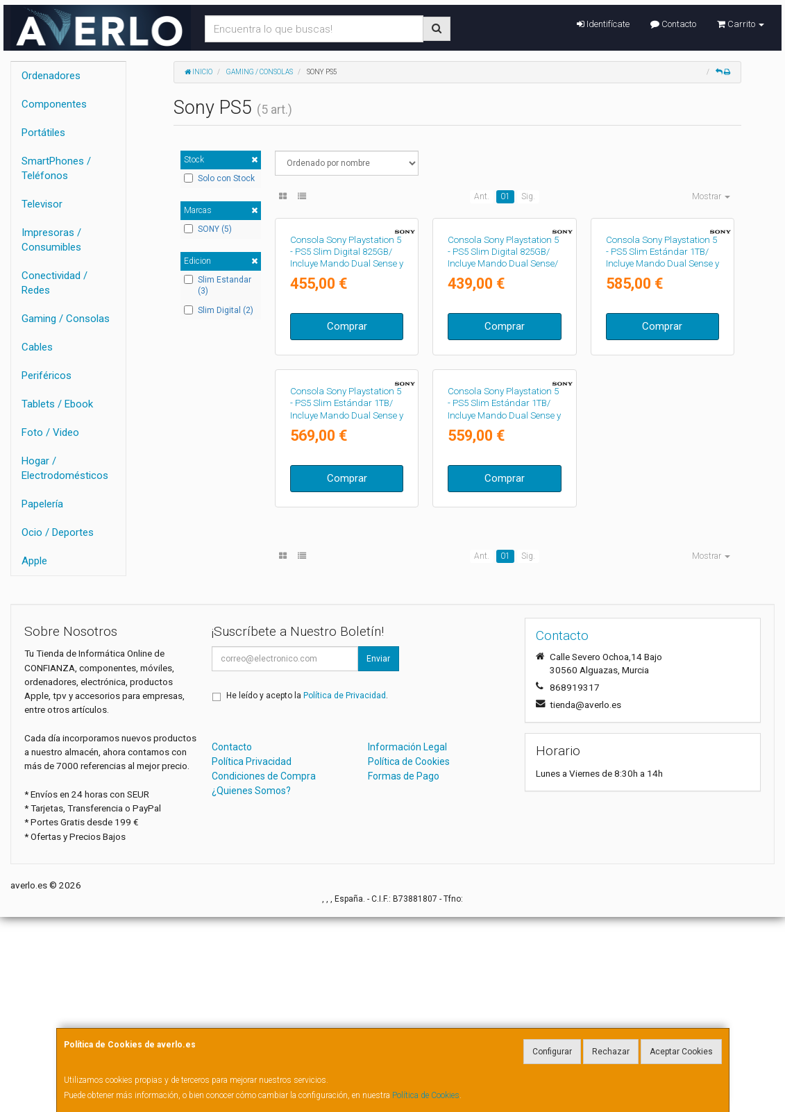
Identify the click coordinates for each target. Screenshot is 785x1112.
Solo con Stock (219, 178)
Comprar (347, 435)
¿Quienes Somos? (251, 985)
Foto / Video (50, 432)
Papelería (42, 504)
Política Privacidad (252, 956)
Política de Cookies (425, 1095)
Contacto (673, 24)
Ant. (481, 196)
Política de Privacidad (344, 890)
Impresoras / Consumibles (51, 239)
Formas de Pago (403, 971)
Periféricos (46, 375)
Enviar (378, 854)
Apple (34, 561)
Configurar (552, 1051)
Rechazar (611, 1051)
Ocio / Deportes (58, 532)
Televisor (42, 204)
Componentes (54, 104)
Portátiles (43, 132)
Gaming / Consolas (66, 318)
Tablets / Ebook (57, 404)
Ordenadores (51, 75)
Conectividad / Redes (54, 282)
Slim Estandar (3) (217, 285)
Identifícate (603, 24)
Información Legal (407, 941)
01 (505, 196)
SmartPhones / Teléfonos (56, 168)
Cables (37, 347)
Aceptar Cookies (681, 1051)
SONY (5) (208, 229)
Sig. (528, 196)
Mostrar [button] (711, 196)
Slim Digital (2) (218, 310)
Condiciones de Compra (264, 971)
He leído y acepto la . (307, 890)
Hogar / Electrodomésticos (65, 468)
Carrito (740, 24)
